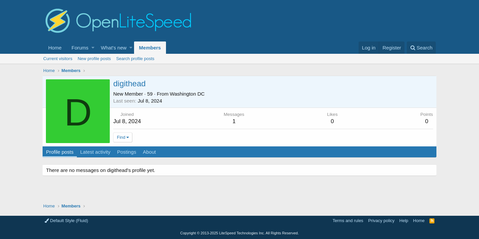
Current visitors (57, 58)
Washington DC (188, 94)
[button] (93, 47)
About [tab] (150, 152)
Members (150, 47)
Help (403, 220)
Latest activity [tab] (96, 152)
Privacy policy (381, 220)
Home (55, 47)
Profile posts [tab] (61, 152)
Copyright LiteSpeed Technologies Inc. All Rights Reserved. (239, 233)
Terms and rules (348, 220)
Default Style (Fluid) (66, 220)
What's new (113, 47)
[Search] (421, 47)
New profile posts (94, 58)
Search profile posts (135, 58)
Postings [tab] (127, 152)
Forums (80, 47)
